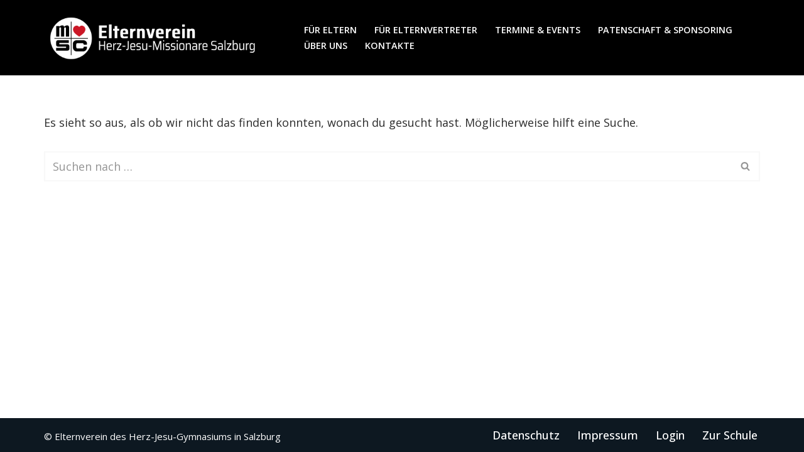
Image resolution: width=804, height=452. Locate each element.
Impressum (607, 435)
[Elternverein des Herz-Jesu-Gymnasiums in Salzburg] (154, 37)
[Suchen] (388, 166)
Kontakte (390, 45)
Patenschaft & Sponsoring (665, 30)
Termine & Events (537, 30)
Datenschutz (526, 435)
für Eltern (330, 30)
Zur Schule (730, 435)
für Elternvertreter (425, 30)
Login (670, 435)
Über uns (325, 45)
